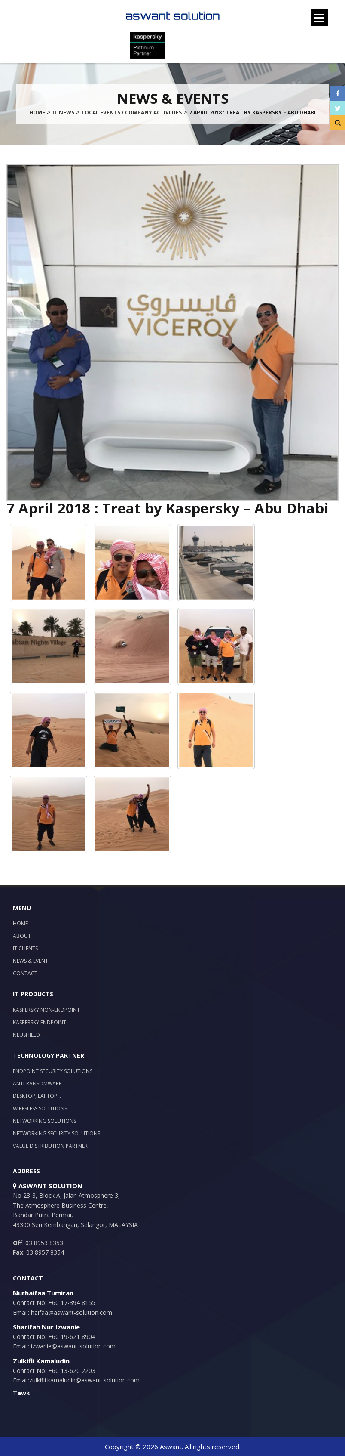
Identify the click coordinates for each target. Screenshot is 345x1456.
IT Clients (25, 948)
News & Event (30, 960)
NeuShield (26, 1035)
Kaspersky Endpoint (39, 1022)
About (22, 936)
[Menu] (319, 17)
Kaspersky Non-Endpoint (46, 1010)
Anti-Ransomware (37, 1083)
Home (20, 923)
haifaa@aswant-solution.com (70, 1312)
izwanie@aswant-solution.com (72, 1346)
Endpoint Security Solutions (52, 1071)
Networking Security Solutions (56, 1133)
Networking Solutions (44, 1121)
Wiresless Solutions (40, 1108)
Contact (25, 973)
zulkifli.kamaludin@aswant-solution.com (84, 1380)
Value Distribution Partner (50, 1146)
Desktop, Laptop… (37, 1096)
